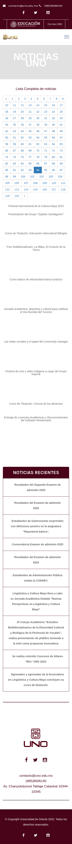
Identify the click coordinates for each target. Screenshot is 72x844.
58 (6, 144)
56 (53, 137)
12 (22, 105)
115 (35, 189)
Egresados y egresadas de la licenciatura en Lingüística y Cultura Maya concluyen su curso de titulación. (36, 680)
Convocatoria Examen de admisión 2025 (37, 544)
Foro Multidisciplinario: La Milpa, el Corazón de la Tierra (36, 248)
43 (14, 131)
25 (61, 111)
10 (6, 105)
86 (37, 163)
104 (60, 176)
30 (37, 118)
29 (30, 118)
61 (30, 144)
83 (14, 163)
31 (45, 118)
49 (61, 131)
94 (37, 170)
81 (61, 157)
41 (61, 124)
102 (41, 176)
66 (6, 150)
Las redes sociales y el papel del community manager (36, 341)
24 (53, 111)
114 (26, 189)
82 (6, 163)
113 (16, 189)
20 (22, 111)
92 (22, 170)
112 (7, 189)
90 (6, 170)
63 (45, 144)
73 (61, 150)
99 (14, 176)
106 (16, 183)
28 (22, 118)
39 (45, 124)
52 (22, 137)
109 (44, 183)
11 (14, 105)
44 (22, 131)
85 (30, 163)
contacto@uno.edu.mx (23, 5)
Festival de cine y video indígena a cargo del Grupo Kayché (36, 373)
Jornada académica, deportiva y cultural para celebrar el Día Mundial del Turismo (36, 310)
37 (30, 124)
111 (63, 183)
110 (54, 183)
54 (37, 137)
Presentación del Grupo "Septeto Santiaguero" (36, 214)
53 (30, 137)
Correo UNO (55, 24)
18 (6, 111)
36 (22, 124)
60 (22, 144)
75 (14, 157)
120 (16, 195)
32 (53, 118)
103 (51, 176)
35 (14, 124)
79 (45, 157)
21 (30, 111)
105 (7, 183)
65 (61, 144)
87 (45, 163)
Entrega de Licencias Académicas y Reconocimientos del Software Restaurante (36, 419)
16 (53, 105)
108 (35, 183)
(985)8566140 (53, 5)
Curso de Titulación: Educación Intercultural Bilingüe (36, 233)
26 (6, 118)
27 (14, 118)
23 (45, 111)
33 (61, 118)
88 (53, 163)
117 (54, 189)
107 (26, 183)
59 (14, 144)
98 (6, 176)
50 (6, 137)
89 (61, 163)
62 (37, 144)
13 (30, 105)
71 (45, 150)
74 (6, 157)
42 (6, 131)
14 (37, 105)
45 (30, 131)
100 (23, 176)
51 (14, 137)
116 (44, 189)
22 (37, 111)
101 (32, 176)
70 (37, 150)
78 (37, 157)
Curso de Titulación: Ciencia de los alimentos (36, 403)
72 (53, 150)
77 (30, 157)
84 (22, 163)
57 (61, 137)
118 (63, 189)
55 (45, 137)
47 (45, 131)
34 (6, 124)
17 (61, 105)
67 (14, 150)
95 (45, 170)
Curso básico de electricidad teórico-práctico (36, 279)
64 (53, 144)
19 (14, 111)
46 (37, 131)
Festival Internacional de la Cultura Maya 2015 (36, 206)
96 (53, 170)
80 (53, 157)
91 (14, 170)
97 (61, 170)
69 (30, 150)
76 (22, 157)
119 (7, 195)
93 (30, 170)
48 (53, 131)
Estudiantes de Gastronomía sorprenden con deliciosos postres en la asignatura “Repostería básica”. (37, 526)
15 (45, 105)
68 (22, 150)
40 (53, 124)
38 (37, 124)
